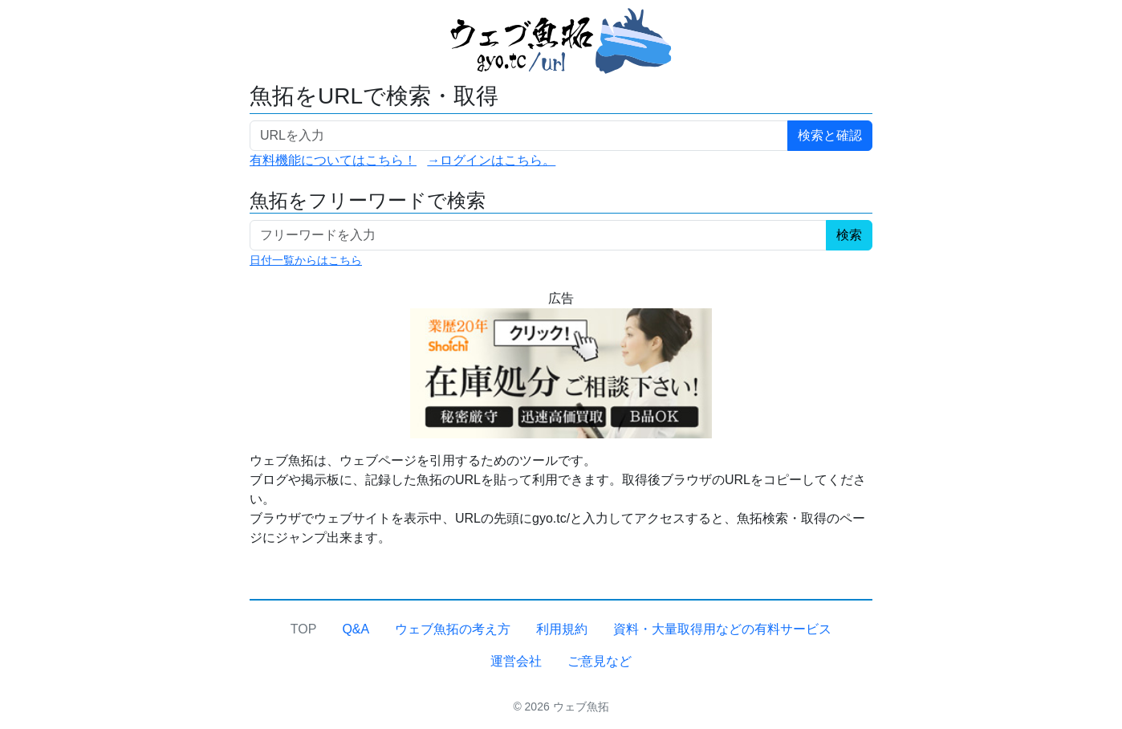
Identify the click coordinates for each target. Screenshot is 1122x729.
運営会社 (516, 661)
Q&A (355, 629)
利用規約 (561, 629)
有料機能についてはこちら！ (333, 160)
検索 (849, 235)
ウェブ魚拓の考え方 (452, 629)
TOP (304, 629)
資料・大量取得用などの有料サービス (722, 629)
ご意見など (599, 661)
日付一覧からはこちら (306, 260)
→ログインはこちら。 (491, 160)
